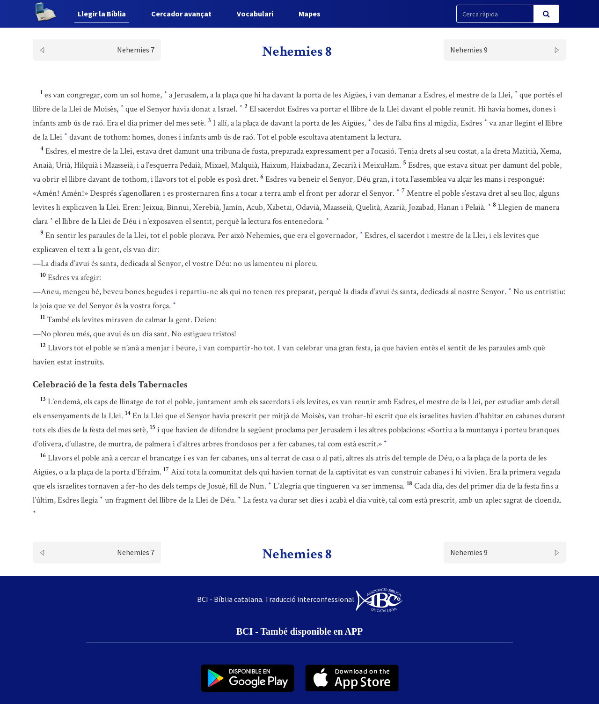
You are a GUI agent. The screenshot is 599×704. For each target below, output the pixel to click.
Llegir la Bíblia (102, 13)
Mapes (310, 13)
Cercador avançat (181, 13)
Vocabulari (255, 13)
